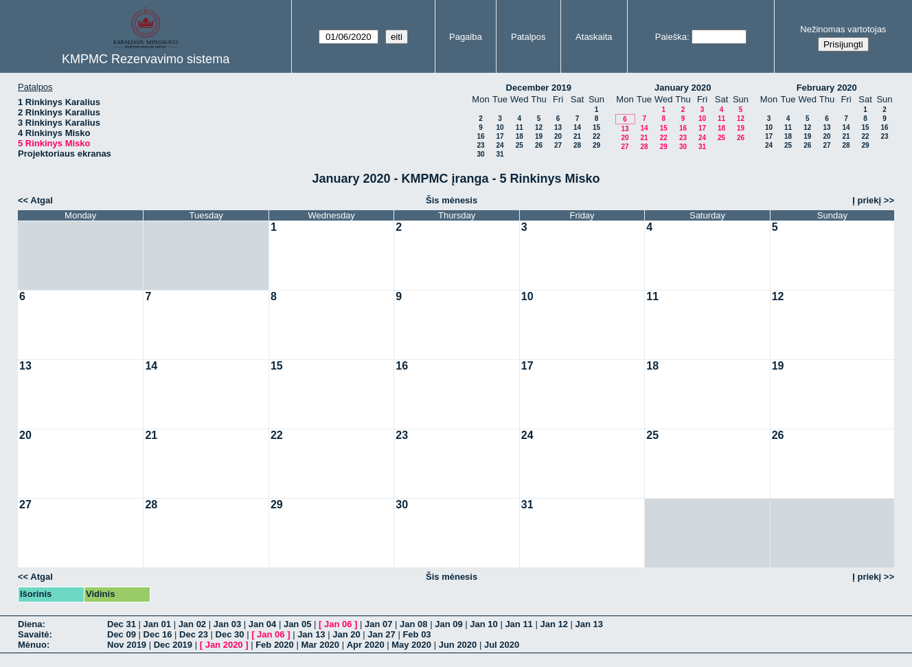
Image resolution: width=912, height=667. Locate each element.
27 (558, 145)
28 (577, 145)
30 (480, 154)
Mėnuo (32, 645)
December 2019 (538, 87)
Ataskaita (593, 37)
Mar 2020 (320, 645)
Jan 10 (483, 624)
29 (596, 145)
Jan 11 (518, 624)
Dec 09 (121, 634)
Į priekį (866, 200)
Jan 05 (297, 624)
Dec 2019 (173, 645)
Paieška (671, 37)
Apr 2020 (366, 645)
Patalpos (528, 37)
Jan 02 (192, 624)
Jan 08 (413, 624)
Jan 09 (448, 624)
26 (539, 145)
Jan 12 (553, 624)
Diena (30, 624)
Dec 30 (230, 634)
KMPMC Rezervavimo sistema (145, 59)
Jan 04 (262, 624)
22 (596, 136)
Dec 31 (121, 624)
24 (499, 145)
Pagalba (465, 37)
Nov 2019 (126, 645)
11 (519, 127)
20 (558, 136)
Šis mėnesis (451, 200)
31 (499, 154)
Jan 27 (381, 634)
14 (577, 127)
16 (480, 136)
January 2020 (682, 87)
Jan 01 (157, 624)
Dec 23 (193, 634)
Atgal (41, 200)
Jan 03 (227, 624)
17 (499, 136)
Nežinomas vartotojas (843, 29)
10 (499, 127)
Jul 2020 (501, 645)
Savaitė (33, 634)
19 (539, 136)
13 (558, 127)
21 (577, 136)
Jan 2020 (224, 645)
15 (596, 127)
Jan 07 (378, 624)
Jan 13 (589, 624)
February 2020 (827, 87)
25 (519, 145)
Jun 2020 (458, 645)
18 (519, 136)
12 (539, 127)
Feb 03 (416, 634)
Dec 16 (158, 634)
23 (480, 145)
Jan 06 (338, 624)
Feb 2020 (274, 645)
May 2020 (411, 645)
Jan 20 (346, 634)
